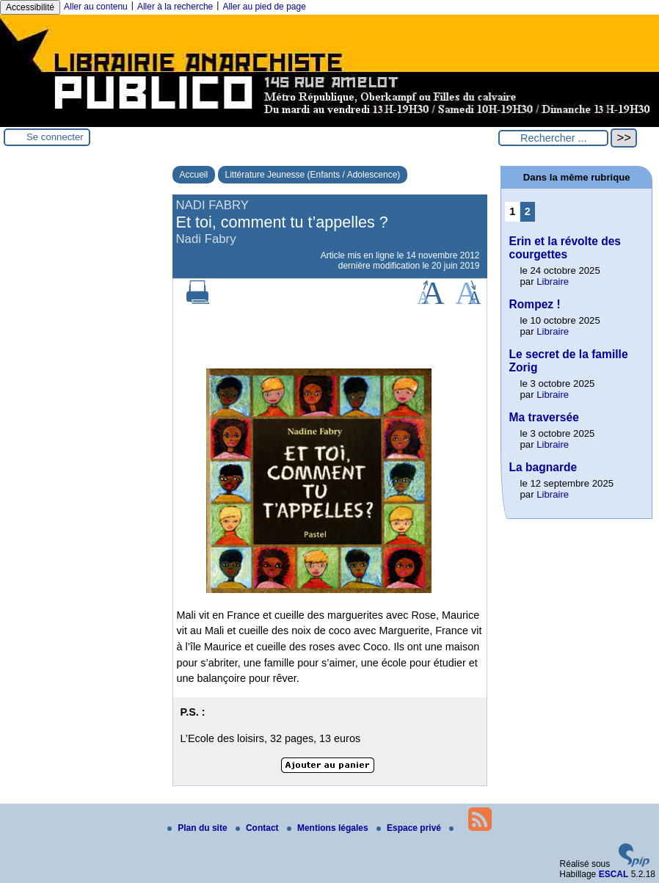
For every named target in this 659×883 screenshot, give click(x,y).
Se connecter (55, 136)
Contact (258, 828)
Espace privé (409, 828)
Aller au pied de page (263, 6)
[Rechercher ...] (553, 138)
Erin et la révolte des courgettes (565, 248)
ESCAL (614, 874)
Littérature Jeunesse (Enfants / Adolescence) (313, 175)
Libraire (552, 281)
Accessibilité (30, 7)
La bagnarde (543, 467)
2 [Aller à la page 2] (528, 211)
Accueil (194, 175)
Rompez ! (534, 304)
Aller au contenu (96, 6)
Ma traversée (543, 417)
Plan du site (198, 828)
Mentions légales (329, 828)
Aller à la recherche (175, 6)
